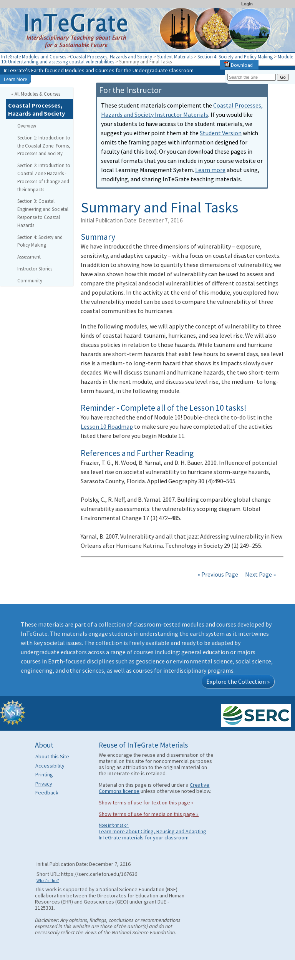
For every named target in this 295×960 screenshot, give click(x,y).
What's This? (47, 880)
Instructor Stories (34, 268)
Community (29, 280)
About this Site (52, 756)
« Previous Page (217, 574)
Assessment (29, 257)
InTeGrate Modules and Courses (33, 56)
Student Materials (174, 56)
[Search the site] (251, 77)
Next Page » (260, 574)
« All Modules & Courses (35, 94)
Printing (44, 774)
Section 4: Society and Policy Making (235, 56)
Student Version (221, 133)
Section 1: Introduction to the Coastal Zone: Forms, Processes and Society (43, 145)
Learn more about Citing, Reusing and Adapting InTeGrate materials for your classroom (152, 834)
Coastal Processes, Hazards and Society (111, 56)
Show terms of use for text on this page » (146, 802)
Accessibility (50, 765)
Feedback (46, 792)
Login (247, 4)
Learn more (210, 170)
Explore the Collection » (238, 681)
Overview (26, 126)
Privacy (43, 783)
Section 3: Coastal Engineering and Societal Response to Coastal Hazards (42, 213)
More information (114, 825)
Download (238, 65)
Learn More (15, 79)
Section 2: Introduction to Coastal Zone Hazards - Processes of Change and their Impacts (43, 177)
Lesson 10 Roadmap (107, 426)
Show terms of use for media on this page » (149, 814)
